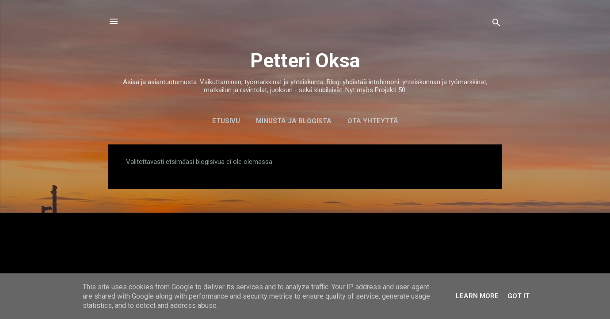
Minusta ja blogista (294, 121)
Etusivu (226, 121)
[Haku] (496, 24)
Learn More (477, 296)
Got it (518, 296)
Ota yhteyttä (372, 121)
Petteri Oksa (305, 60)
